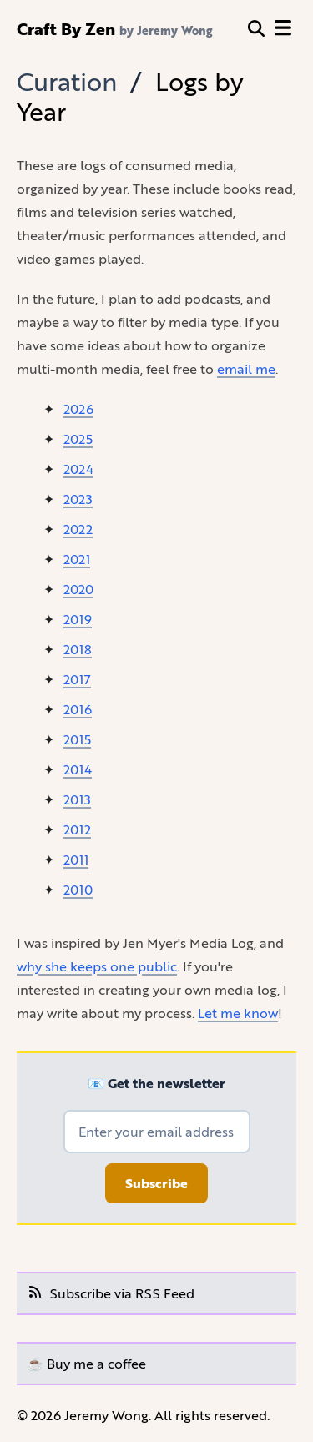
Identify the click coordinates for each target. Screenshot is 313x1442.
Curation (67, 81)
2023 (78, 498)
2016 (77, 708)
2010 (78, 889)
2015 (77, 739)
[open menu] (283, 28)
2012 (77, 829)
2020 (78, 588)
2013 (77, 799)
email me (246, 368)
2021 (76, 558)
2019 (77, 618)
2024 (78, 468)
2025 (78, 438)
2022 (78, 528)
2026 (78, 408)
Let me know (238, 1012)
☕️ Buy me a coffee (86, 1363)
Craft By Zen (66, 28)
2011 (75, 859)
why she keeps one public (97, 966)
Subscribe (156, 1183)
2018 (77, 648)
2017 (77, 678)
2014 (77, 769)
